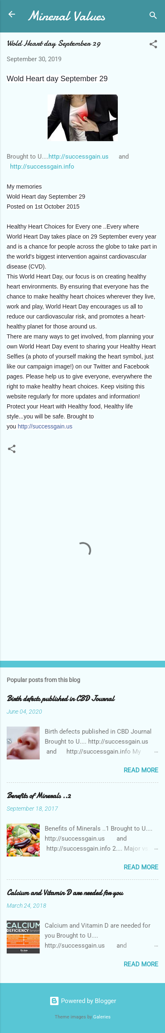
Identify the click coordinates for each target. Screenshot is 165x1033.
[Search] (153, 17)
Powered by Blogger (82, 1001)
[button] (153, 45)
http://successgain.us (78, 156)
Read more (141, 770)
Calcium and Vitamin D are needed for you (64, 893)
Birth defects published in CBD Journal (60, 699)
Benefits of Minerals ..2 (39, 796)
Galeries (102, 1017)
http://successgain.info (41, 166)
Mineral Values (66, 16)
